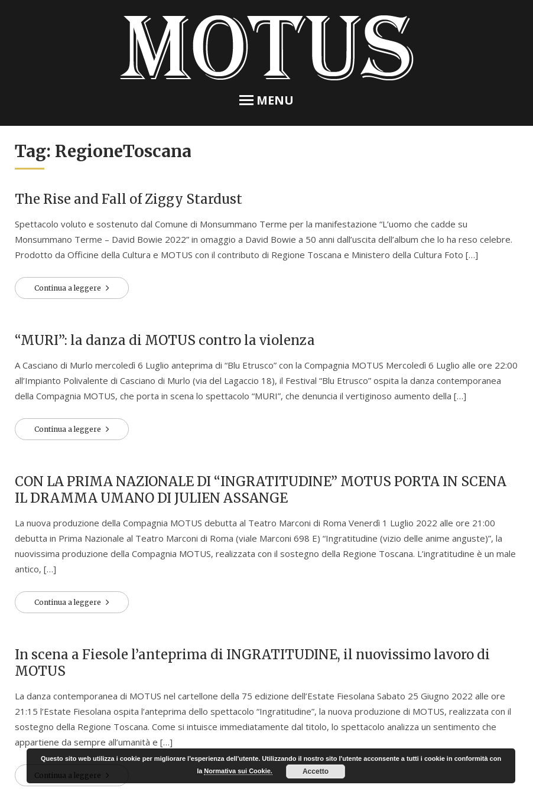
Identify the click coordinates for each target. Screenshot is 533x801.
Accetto (316, 771)
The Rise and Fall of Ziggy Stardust (128, 199)
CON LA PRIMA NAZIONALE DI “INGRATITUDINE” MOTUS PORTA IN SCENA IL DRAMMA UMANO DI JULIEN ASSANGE (260, 489)
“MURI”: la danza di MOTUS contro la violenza (165, 340)
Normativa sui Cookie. (238, 770)
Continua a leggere (68, 288)
